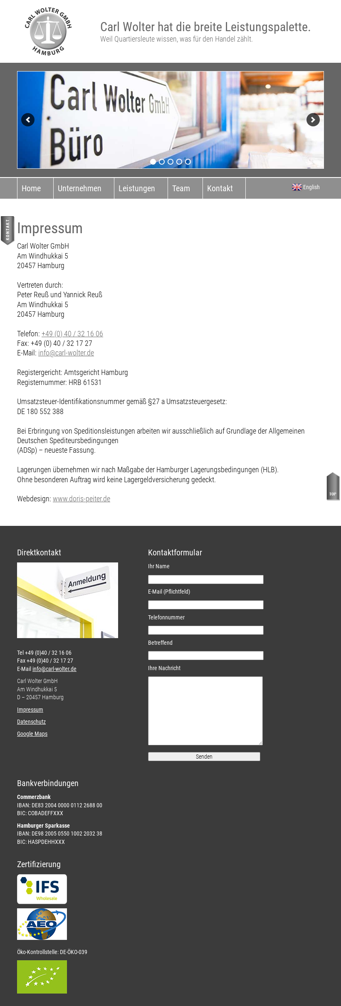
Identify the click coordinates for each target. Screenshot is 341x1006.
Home (31, 188)
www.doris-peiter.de (81, 498)
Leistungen (137, 188)
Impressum (30, 709)
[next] (313, 119)
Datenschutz (31, 721)
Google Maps (32, 733)
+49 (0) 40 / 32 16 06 (72, 333)
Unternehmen (79, 188)
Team (181, 188)
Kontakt (220, 188)
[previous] (28, 119)
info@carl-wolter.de (66, 352)
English (306, 187)
